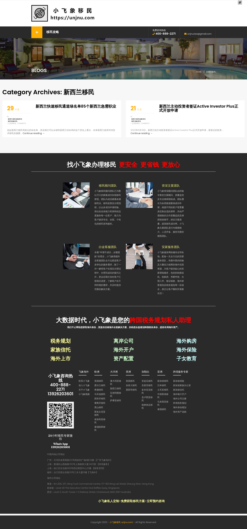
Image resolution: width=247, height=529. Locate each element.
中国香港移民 (162, 396)
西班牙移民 (99, 398)
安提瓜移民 (147, 381)
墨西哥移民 (131, 389)
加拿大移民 (131, 385)
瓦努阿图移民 (115, 394)
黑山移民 (98, 407)
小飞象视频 (84, 394)
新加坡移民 (162, 381)
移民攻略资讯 (12, 121)
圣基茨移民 (147, 385)
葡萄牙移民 (99, 403)
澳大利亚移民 (115, 382)
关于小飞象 (84, 389)
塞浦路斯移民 (99, 428)
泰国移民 (161, 409)
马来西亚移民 (162, 403)
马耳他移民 (99, 394)
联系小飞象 (84, 381)
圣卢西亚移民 (147, 399)
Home (198, 71)
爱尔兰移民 (99, 385)
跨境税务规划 (179, 403)
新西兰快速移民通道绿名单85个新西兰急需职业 (76, 106)
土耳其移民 (162, 389)
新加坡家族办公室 (182, 385)
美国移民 (130, 381)
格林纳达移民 (147, 406)
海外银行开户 (179, 394)
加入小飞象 (84, 385)
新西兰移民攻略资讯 (15, 119)
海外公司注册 (179, 398)
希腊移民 (98, 389)
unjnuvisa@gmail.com (199, 33)
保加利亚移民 (99, 421)
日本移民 (161, 385)
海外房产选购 (179, 411)
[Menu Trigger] (240, 3)
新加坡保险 (178, 381)
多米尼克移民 (147, 391)
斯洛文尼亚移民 (99, 413)
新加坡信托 (178, 389)
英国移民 (98, 381)
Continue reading (34, 133)
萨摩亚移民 (115, 400)
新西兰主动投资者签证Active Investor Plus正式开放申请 (198, 108)
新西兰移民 (115, 388)
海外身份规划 (179, 407)
